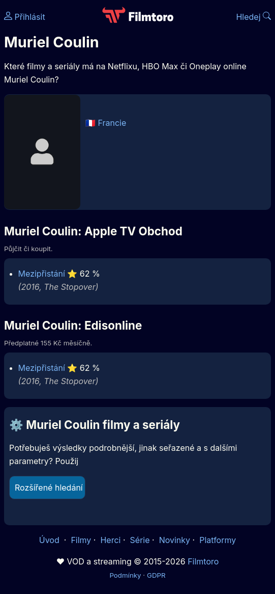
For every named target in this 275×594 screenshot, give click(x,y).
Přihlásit (24, 17)
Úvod (50, 540)
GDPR (156, 575)
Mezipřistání (41, 273)
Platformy (217, 540)
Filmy (81, 540)
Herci (110, 540)
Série (140, 540)
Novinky (174, 540)
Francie (112, 123)
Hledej (253, 17)
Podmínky (125, 575)
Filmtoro (203, 561)
